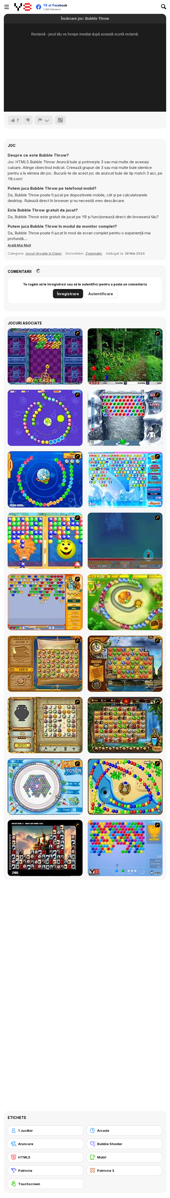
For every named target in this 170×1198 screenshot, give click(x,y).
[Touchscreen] (46, 1184)
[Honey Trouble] (125, 602)
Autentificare (100, 294)
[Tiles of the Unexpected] (45, 848)
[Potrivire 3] (125, 1170)
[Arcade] (125, 1130)
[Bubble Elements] (125, 479)
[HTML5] (46, 1157)
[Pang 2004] (125, 356)
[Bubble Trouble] (125, 541)
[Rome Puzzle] (125, 725)
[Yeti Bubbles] (125, 418)
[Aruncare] (46, 1144)
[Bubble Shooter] (125, 848)
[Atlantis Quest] (45, 725)
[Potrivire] (46, 1170)
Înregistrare (68, 294)
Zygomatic (93, 253)
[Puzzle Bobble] (45, 356)
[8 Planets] (45, 418)
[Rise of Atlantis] (45, 664)
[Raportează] (44, 120)
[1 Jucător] (46, 1130)
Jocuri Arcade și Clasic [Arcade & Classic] (43, 253)
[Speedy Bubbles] (45, 602)
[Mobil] (125, 1157)
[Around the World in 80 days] (125, 664)
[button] (19, 245)
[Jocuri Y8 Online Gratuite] (22, 7)
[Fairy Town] (45, 787)
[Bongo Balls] (125, 787)
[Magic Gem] (45, 541)
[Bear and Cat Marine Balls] (45, 479)
